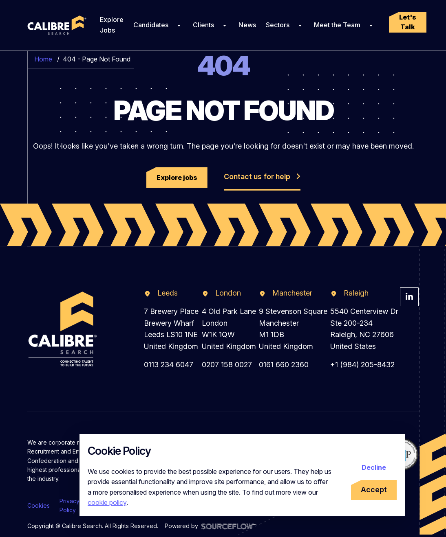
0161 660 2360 (284, 364)
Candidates (150, 25)
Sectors (277, 25)
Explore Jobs (112, 24)
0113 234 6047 (168, 364)
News (247, 25)
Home (43, 59)
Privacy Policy (69, 505)
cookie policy (107, 502)
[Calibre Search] (56, 25)
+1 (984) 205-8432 (362, 364)
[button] (407, 22)
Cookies (38, 505)
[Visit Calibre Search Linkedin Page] (409, 296)
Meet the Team (337, 25)
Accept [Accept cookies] (374, 489)
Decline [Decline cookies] (374, 467)
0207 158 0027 (227, 364)
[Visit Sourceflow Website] (229, 525)
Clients (203, 25)
